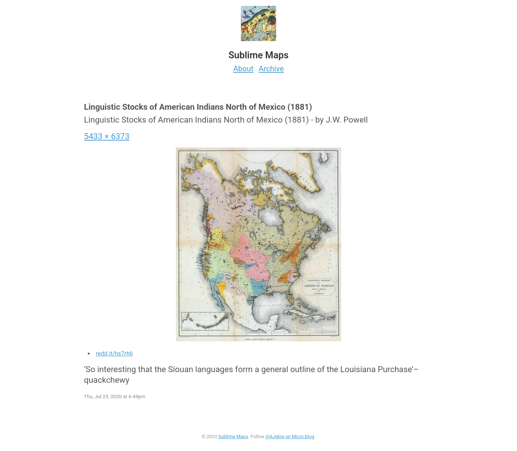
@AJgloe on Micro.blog (289, 436)
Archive (271, 68)
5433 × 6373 (107, 136)
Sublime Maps (233, 436)
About (243, 68)
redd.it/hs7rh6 (114, 353)
